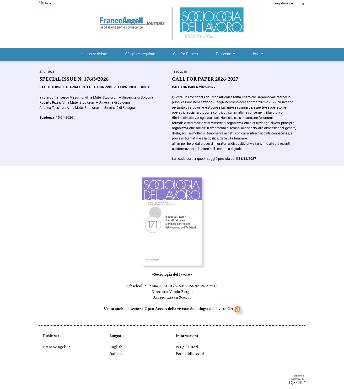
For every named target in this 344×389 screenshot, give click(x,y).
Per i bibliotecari (190, 353)
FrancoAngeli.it (56, 347)
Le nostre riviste (94, 54)
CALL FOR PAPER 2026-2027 (205, 79)
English (115, 347)
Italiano (51, 3)
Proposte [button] (224, 54)
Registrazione (283, 3)
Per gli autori (187, 347)
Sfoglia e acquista (140, 54)
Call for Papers (185, 54)
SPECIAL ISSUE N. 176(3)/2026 (74, 79)
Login (302, 3)
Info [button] (256, 54)
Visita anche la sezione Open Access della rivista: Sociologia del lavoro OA (168, 309)
